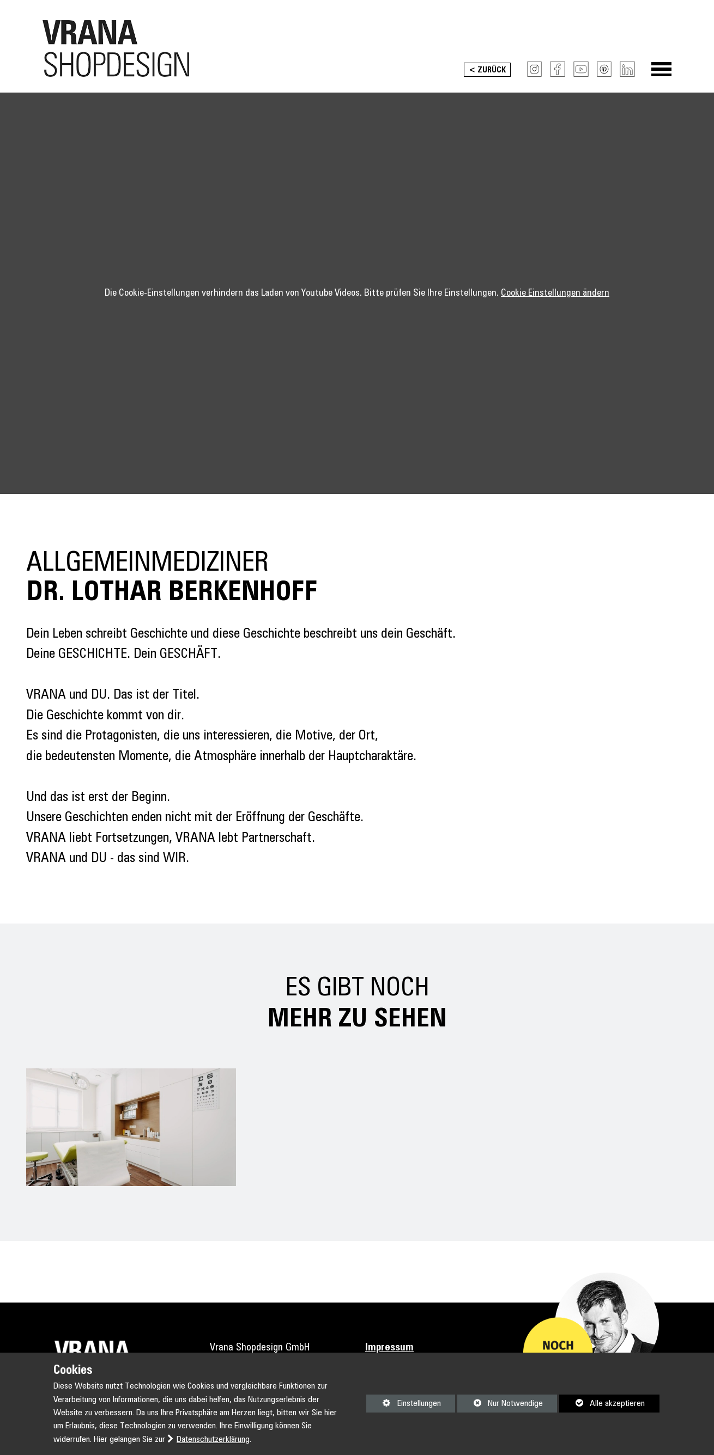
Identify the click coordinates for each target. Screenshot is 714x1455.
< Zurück (487, 70)
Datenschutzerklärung (213, 1439)
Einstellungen (403, 1405)
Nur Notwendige (500, 1405)
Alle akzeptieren (602, 1403)
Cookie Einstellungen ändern (555, 293)
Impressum (389, 1348)
